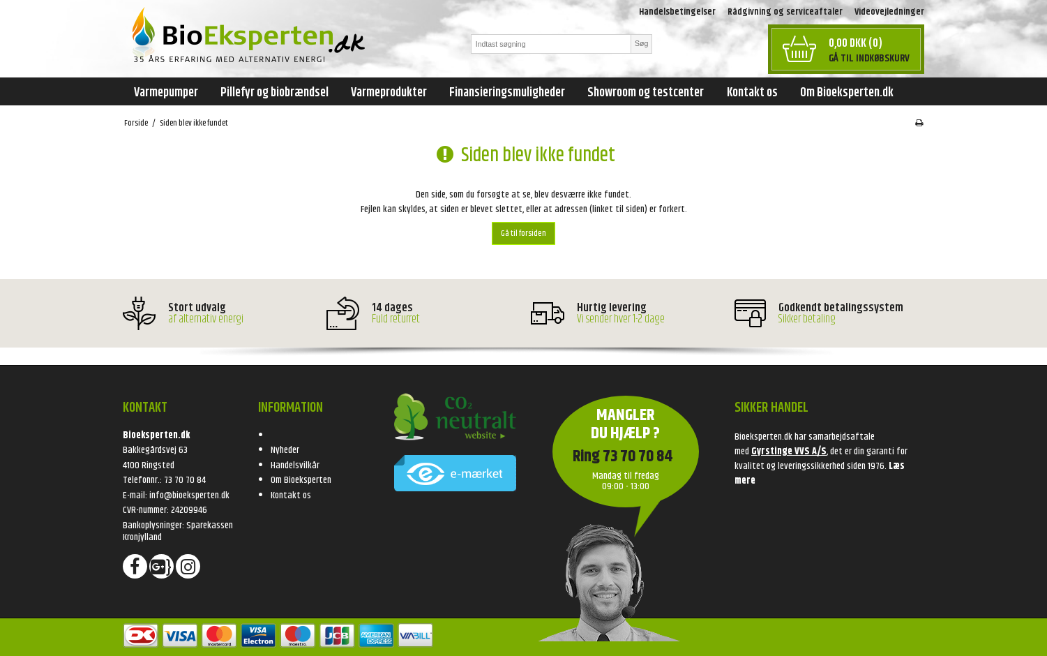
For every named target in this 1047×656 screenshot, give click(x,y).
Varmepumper (166, 93)
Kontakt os (752, 93)
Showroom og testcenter (645, 93)
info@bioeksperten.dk (189, 495)
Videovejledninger (889, 12)
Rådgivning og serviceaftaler (785, 12)
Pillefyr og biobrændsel (274, 93)
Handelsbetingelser (677, 12)
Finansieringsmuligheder (507, 93)
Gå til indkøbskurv (869, 58)
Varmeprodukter (389, 93)
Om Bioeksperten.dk (847, 93)
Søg (641, 43)
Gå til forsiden (523, 233)
